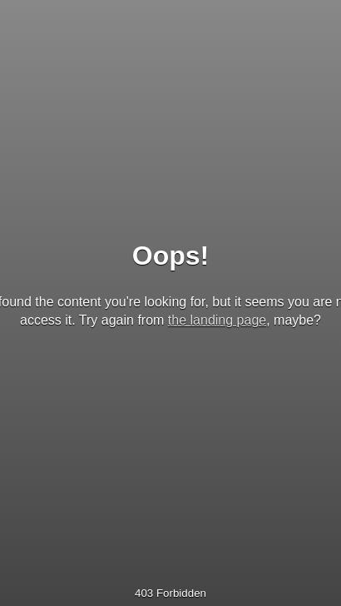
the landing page (217, 320)
